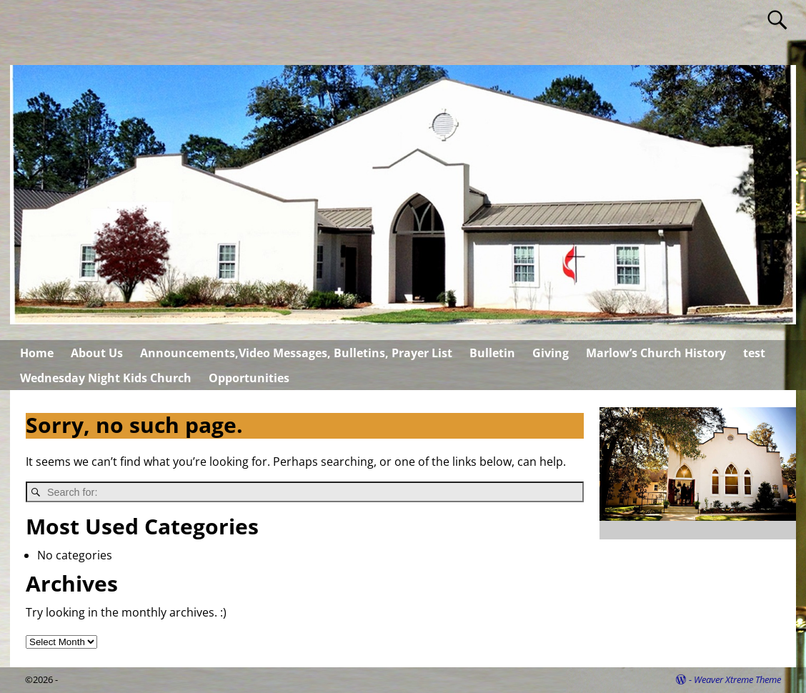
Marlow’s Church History (656, 353)
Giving (550, 353)
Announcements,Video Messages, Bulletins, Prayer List (296, 353)
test (754, 353)
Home (37, 353)
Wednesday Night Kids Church (105, 378)
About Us (97, 353)
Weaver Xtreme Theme (737, 679)
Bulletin (492, 353)
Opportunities (249, 378)
